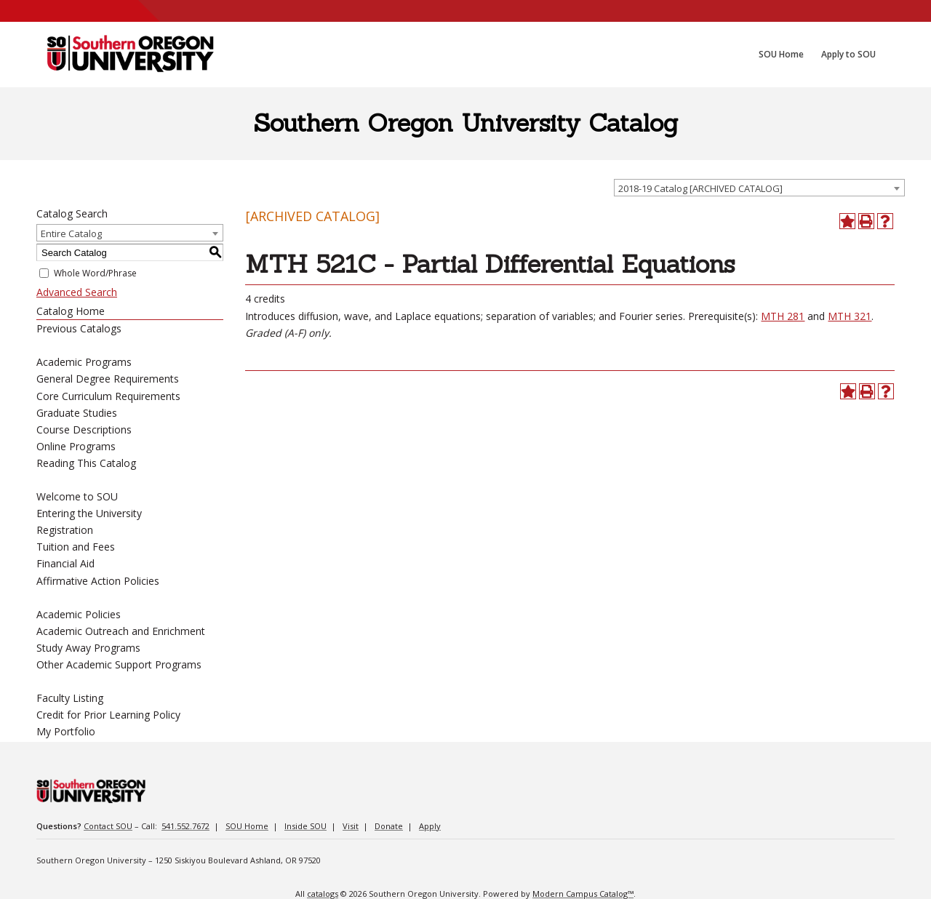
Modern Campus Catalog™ (583, 893)
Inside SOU (305, 825)
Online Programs (76, 446)
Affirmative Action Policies (97, 581)
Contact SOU (108, 825)
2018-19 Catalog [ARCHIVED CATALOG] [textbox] (700, 188)
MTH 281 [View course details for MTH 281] (782, 316)
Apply (430, 825)
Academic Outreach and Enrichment (120, 631)
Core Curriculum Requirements (108, 396)
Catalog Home (70, 311)
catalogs (322, 893)
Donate (389, 825)
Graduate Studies (76, 413)
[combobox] (759, 187)
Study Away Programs (88, 648)
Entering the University (89, 513)
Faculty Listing (69, 698)
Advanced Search (76, 292)
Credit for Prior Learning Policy (108, 715)
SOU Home (246, 825)
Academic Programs (84, 362)
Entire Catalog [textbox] (71, 233)
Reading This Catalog (86, 463)
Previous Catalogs (78, 328)
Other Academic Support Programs (118, 664)
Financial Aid (65, 563)
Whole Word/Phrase (95, 273)
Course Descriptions (84, 429)
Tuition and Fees (75, 547)
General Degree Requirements (107, 378)
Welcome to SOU (77, 496)
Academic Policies (78, 614)
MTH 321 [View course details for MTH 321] (849, 316)
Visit (351, 825)
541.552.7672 (185, 825)
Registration (64, 530)
